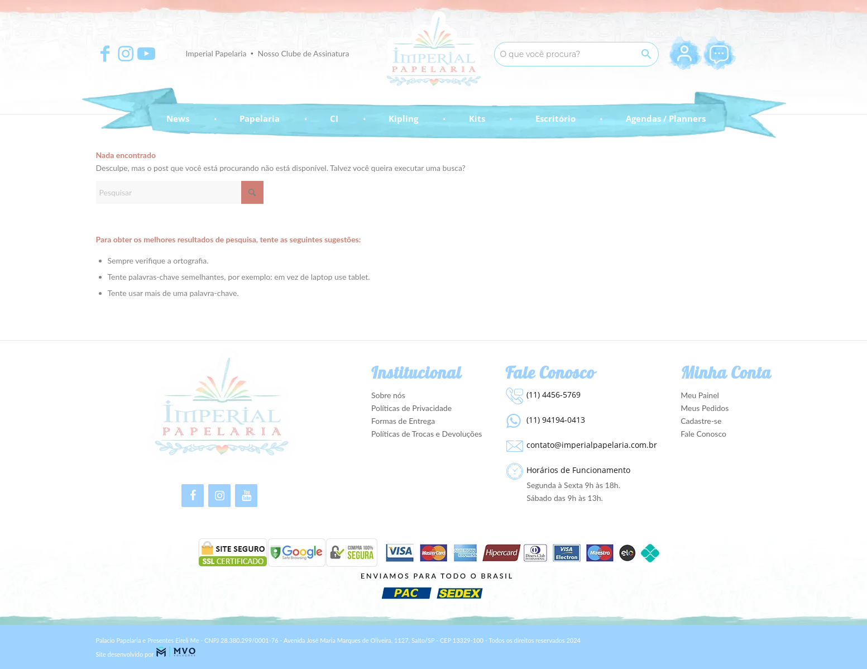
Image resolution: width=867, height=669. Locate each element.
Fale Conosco (703, 433)
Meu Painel (700, 395)
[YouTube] (246, 495)
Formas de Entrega (403, 421)
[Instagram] (219, 495)
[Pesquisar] (180, 192)
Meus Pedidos (705, 408)
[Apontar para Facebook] (105, 54)
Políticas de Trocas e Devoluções (426, 433)
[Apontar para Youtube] (146, 54)
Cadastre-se (701, 421)
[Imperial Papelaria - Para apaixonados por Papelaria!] (433, 51)
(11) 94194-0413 (555, 419)
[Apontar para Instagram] (126, 54)
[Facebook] (192, 495)
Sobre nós (388, 395)
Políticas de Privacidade (411, 408)
